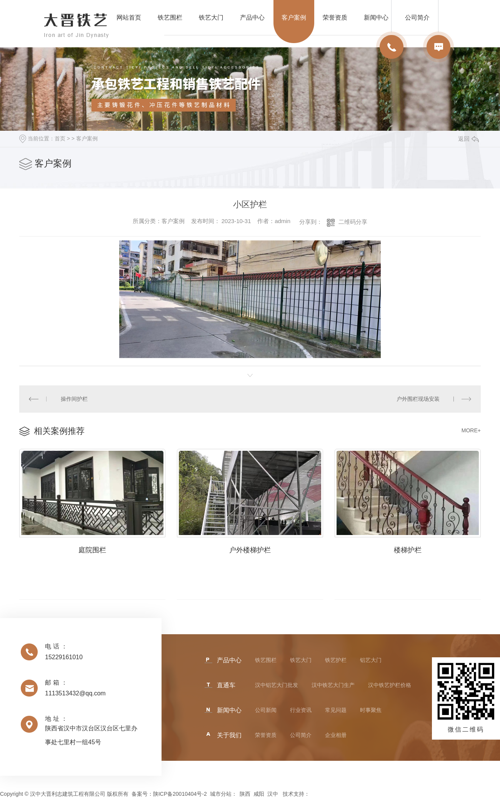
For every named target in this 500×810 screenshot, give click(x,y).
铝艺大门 (371, 660)
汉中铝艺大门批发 (276, 685)
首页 (60, 138)
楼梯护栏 (408, 550)
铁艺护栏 (336, 660)
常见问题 (336, 710)
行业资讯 (301, 710)
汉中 (272, 794)
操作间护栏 (74, 399)
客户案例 (294, 17)
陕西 (245, 794)
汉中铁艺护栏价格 (389, 685)
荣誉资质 (335, 17)
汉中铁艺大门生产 (333, 685)
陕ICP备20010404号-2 (180, 794)
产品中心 (252, 17)
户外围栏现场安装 (418, 399)
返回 (468, 138)
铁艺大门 (211, 17)
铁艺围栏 (170, 17)
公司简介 (301, 735)
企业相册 (336, 735)
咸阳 (258, 794)
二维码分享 (352, 221)
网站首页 (129, 17)
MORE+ (471, 430)
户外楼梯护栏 (250, 550)
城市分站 (221, 794)
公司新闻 (266, 710)
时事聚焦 (371, 710)
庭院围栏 (92, 550)
